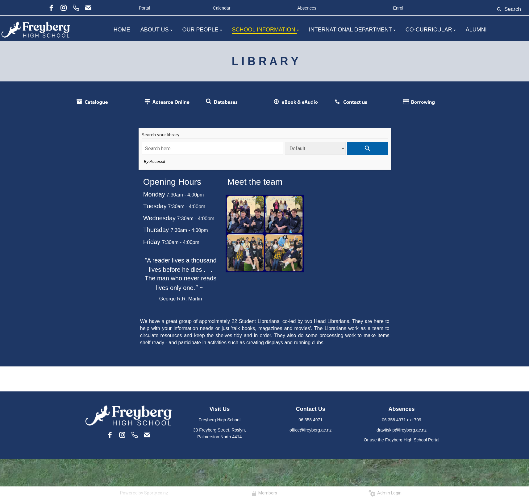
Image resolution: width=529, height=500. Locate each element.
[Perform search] (367, 148)
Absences (306, 8)
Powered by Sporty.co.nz (144, 492)
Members (264, 492)
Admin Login (385, 492)
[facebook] (51, 8)
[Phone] (76, 8)
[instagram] (63, 8)
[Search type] (315, 148)
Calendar (222, 8)
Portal (144, 8)
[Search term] (213, 148)
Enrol (398, 8)
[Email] (88, 8)
